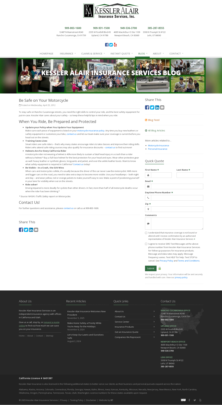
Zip (148, 203)
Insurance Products (135, 326)
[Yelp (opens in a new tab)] (115, 44)
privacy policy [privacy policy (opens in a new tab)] (181, 277)
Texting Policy (76, 400)
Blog (143, 53)
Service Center (135, 321)
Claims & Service (93, 53)
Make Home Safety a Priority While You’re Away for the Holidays (87, 326)
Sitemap (49, 335)
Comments (151, 215)
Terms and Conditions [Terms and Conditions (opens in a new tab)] (189, 260)
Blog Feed (152, 120)
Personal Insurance (157, 148)
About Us (135, 311)
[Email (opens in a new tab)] (36, 229)
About (158, 53)
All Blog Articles (155, 130)
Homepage (46, 53)
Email (149, 181)
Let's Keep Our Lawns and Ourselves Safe (87, 338)
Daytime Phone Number (159, 192)
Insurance (68, 53)
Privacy (63, 400)
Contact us (78, 164)
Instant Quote (121, 53)
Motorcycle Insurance (158, 145)
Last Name (183, 169)
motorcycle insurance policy (90, 130)
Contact (176, 53)
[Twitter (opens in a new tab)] (111, 44)
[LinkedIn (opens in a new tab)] (31, 229)
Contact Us (135, 316)
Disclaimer (91, 400)
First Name (152, 169)
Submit (150, 268)
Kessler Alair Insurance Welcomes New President (87, 315)
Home (22, 335)
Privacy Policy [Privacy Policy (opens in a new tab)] (166, 260)
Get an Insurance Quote (135, 331)
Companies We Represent (135, 337)
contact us (72, 134)
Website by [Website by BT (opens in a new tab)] (106, 400)
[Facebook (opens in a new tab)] (106, 44)
